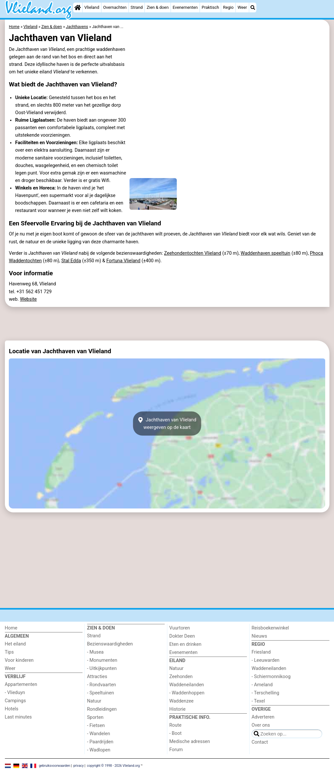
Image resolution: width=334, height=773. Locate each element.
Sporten (95, 717)
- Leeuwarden (265, 660)
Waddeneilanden (186, 685)
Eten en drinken (185, 644)
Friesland (261, 652)
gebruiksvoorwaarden (54, 765)
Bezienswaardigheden (110, 644)
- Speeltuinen (100, 693)
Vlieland (91, 7)
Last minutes (18, 717)
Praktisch (210, 7)
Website (28, 299)
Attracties (97, 676)
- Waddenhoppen (187, 693)
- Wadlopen (98, 750)
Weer (242, 7)
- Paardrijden (100, 742)
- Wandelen (98, 733)
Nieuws (259, 636)
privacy (78, 765)
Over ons (260, 725)
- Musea (95, 652)
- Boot (175, 733)
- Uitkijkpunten (102, 668)
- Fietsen (96, 725)
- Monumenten (102, 660)
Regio (228, 7)
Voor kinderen (19, 660)
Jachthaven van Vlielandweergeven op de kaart (167, 423)
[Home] (77, 7)
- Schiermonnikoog (271, 676)
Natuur (94, 701)
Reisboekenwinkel (270, 628)
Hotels (12, 709)
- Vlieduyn (15, 692)
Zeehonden (181, 676)
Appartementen (21, 684)
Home (11, 628)
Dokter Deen (182, 636)
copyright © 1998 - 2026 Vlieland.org (113, 765)
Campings (15, 701)
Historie (177, 709)
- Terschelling (265, 693)
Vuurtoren (179, 628)
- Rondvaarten (101, 685)
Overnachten (115, 7)
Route (175, 725)
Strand (136, 7)
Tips (9, 652)
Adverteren (262, 717)
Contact (259, 742)
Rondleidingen (102, 709)
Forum (176, 749)
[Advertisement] (167, 324)
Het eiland (15, 644)
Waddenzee (181, 701)
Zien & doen (158, 7)
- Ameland (262, 685)
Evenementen (185, 7)
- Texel (258, 701)
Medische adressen (189, 741)
